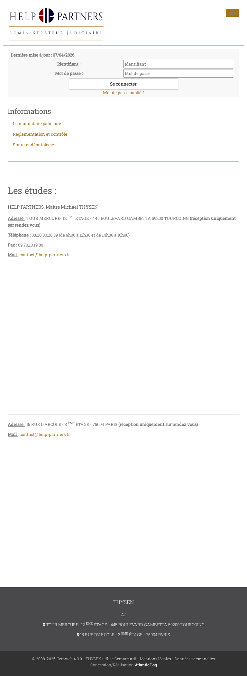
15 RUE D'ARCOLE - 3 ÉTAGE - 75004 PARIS (123, 634)
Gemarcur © (125, 658)
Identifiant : (68, 64)
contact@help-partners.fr (45, 254)
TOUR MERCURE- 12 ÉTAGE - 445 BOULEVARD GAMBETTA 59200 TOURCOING (124, 624)
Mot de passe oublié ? (123, 92)
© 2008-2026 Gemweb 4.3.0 (57, 658)
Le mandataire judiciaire (37, 123)
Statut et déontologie (33, 145)
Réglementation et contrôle (40, 134)
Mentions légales (155, 658)
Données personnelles (195, 658)
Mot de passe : (69, 73)
